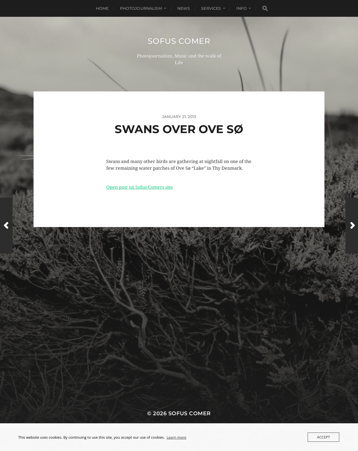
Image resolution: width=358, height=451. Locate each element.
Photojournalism (141, 8)
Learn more (176, 437)
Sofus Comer (179, 41)
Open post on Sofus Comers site (139, 187)
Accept (323, 437)
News (183, 8)
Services (211, 8)
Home (102, 8)
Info (241, 8)
